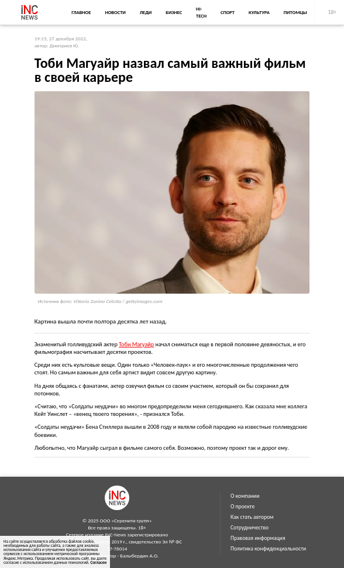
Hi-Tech (201, 12)
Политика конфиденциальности (268, 548)
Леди (146, 12)
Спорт (228, 12)
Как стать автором (252, 517)
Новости (115, 12)
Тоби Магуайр (136, 344)
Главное (81, 12)
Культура (259, 12)
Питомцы (295, 12)
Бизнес (174, 12)
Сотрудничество (250, 527)
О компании (245, 496)
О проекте (242, 506)
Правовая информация (258, 538)
